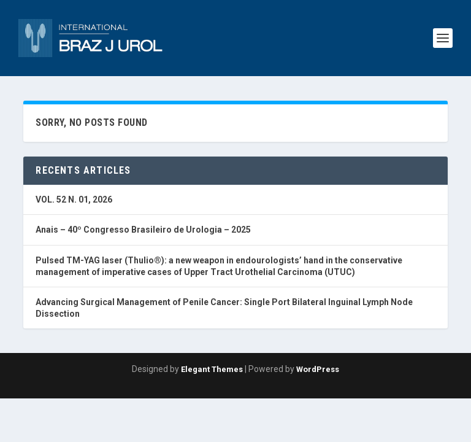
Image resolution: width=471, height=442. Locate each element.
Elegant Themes (212, 369)
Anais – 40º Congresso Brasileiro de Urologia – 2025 (143, 230)
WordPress (317, 369)
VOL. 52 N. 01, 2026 (74, 199)
